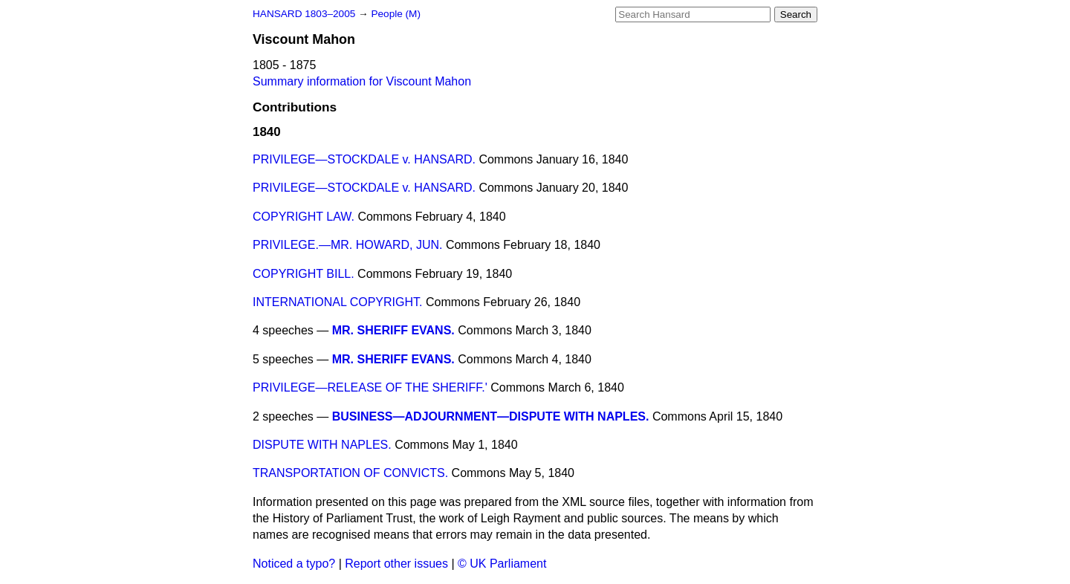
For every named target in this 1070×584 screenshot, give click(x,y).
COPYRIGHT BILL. (303, 273)
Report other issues (396, 563)
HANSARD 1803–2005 (304, 13)
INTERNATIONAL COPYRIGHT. (337, 302)
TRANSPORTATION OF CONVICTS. (350, 473)
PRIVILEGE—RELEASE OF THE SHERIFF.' (370, 387)
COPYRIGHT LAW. (303, 216)
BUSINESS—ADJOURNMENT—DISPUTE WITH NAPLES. (490, 416)
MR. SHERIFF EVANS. (393, 330)
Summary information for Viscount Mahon (362, 81)
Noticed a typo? (294, 563)
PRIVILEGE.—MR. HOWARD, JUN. (347, 245)
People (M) (395, 13)
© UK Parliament (502, 563)
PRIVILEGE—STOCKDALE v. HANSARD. (364, 159)
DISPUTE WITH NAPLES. (322, 444)
